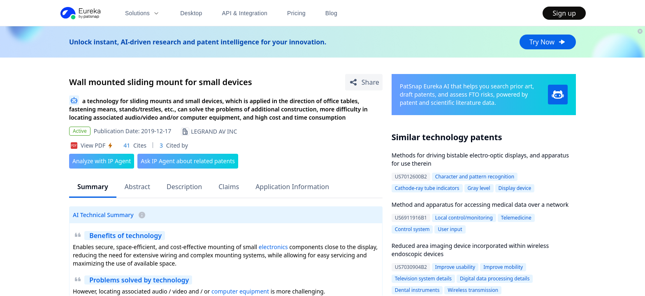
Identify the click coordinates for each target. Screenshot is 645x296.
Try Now (547, 41)
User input (450, 229)
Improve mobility (503, 267)
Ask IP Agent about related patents (188, 161)
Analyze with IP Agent (101, 161)
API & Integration (244, 13)
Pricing (296, 13)
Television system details (423, 278)
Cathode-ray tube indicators (427, 188)
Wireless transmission (473, 290)
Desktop (191, 13)
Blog (331, 13)
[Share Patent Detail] (364, 82)
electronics (273, 247)
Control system (412, 229)
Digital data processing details (494, 278)
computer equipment (240, 291)
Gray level (479, 188)
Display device (515, 188)
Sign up (564, 13)
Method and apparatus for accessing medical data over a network (480, 204)
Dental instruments (417, 290)
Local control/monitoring (464, 217)
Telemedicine (516, 217)
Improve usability (455, 267)
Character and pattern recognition (474, 176)
